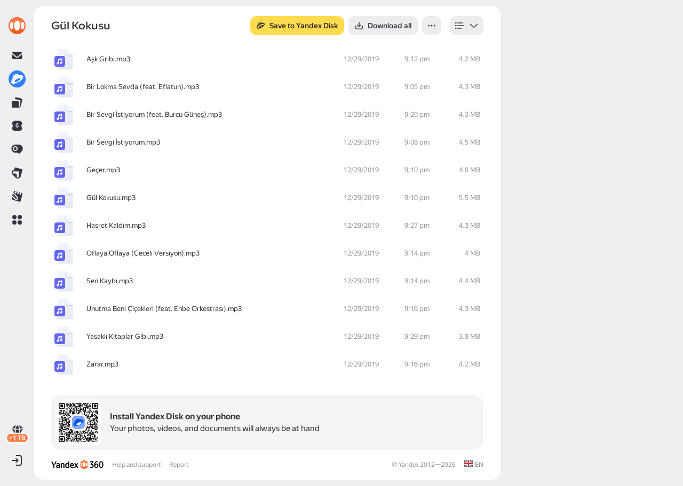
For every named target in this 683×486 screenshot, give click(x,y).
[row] (267, 59)
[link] (17, 25)
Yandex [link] (409, 464)
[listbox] (466, 25)
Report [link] (178, 464)
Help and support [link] (136, 464)
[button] (17, 219)
